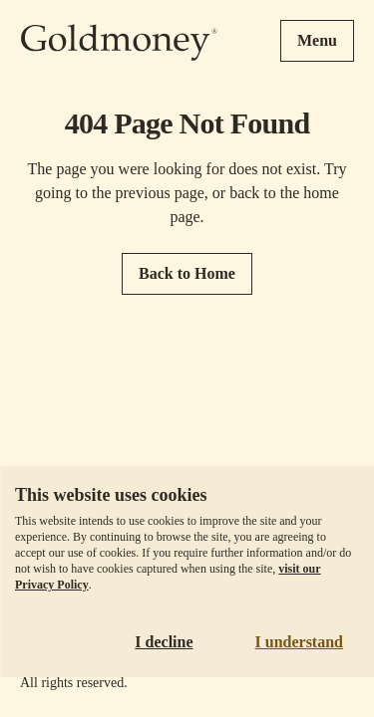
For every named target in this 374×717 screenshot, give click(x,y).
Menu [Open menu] (317, 40)
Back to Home (187, 273)
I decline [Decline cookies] (163, 641)
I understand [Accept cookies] (299, 641)
